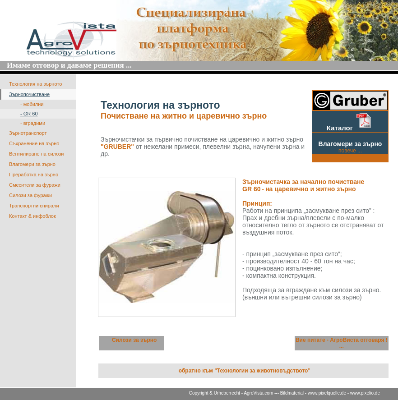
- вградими (32, 123)
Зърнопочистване (29, 94)
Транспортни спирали (34, 205)
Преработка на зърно (33, 174)
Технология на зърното (35, 84)
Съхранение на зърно (34, 143)
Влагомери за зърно (32, 164)
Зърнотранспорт (27, 133)
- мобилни (31, 104)
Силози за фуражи (30, 195)
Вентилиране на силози (36, 153)
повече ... (350, 150)
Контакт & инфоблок (32, 216)
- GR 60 (29, 113)
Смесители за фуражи (34, 185)
